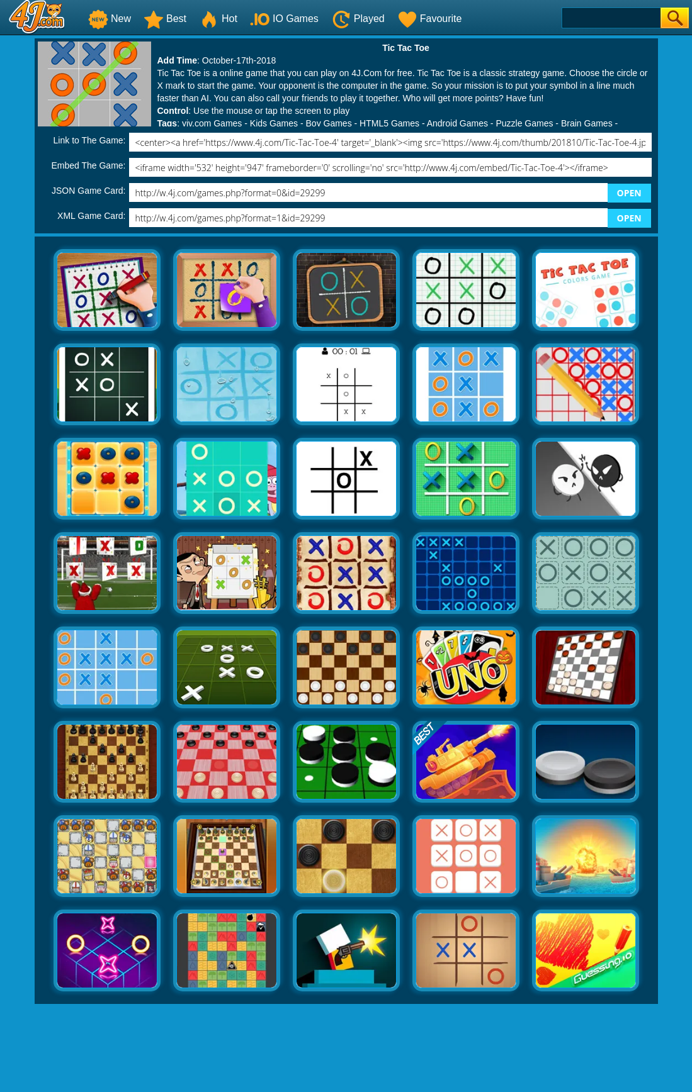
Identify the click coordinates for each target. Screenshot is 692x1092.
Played (358, 18)
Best (165, 18)
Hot (218, 18)
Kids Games (274, 123)
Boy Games (329, 123)
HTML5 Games (389, 123)
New (109, 18)
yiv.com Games (212, 123)
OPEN (629, 193)
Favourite (429, 18)
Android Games (457, 123)
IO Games (284, 18)
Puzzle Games (524, 123)
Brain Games (587, 123)
